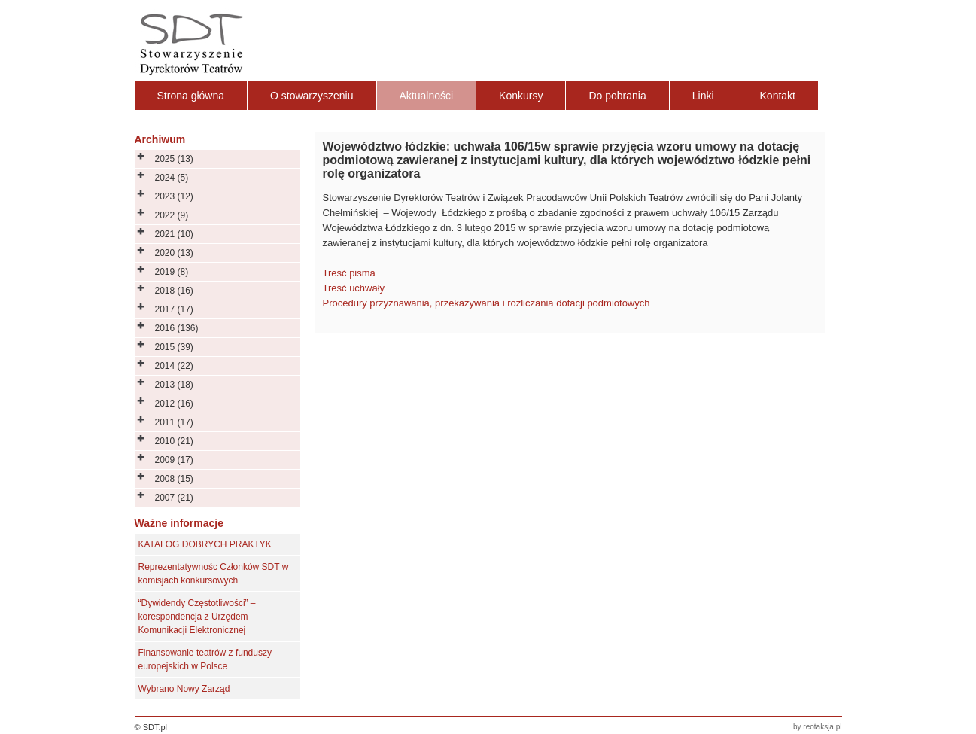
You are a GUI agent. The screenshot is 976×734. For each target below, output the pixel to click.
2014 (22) (174, 366)
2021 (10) (174, 234)
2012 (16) (174, 403)
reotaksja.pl (822, 727)
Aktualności (427, 96)
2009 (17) (174, 460)
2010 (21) (174, 441)
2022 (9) (172, 215)
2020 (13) (174, 253)
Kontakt (777, 96)
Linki (703, 96)
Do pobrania (617, 96)
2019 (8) (172, 271)
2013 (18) (174, 384)
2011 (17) (174, 422)
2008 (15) (174, 479)
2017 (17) (174, 309)
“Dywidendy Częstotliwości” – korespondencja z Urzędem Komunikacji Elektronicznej (197, 616)
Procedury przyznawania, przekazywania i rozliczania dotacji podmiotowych (486, 303)
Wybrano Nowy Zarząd (184, 689)
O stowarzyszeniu (311, 96)
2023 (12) (174, 196)
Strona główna (191, 96)
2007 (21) (174, 497)
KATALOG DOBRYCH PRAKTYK (205, 544)
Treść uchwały (354, 288)
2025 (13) (174, 159)
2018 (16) (174, 290)
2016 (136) (177, 328)
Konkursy (521, 96)
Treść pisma (349, 273)
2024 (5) (172, 177)
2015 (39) (174, 347)
